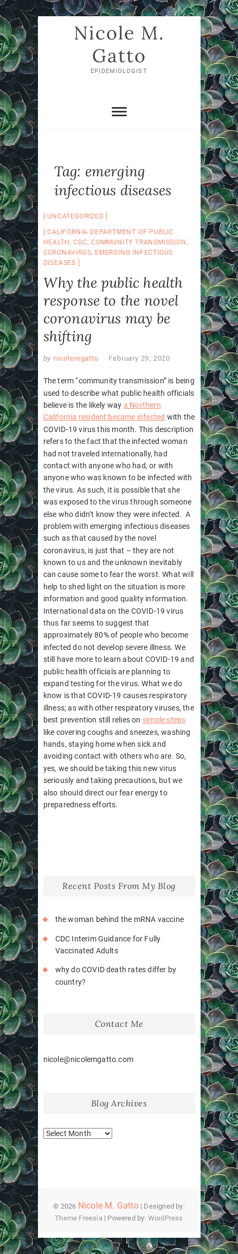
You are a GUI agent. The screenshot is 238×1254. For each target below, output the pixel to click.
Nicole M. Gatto (119, 44)
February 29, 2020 (139, 358)
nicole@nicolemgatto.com (88, 1059)
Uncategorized (75, 216)
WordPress (165, 1218)
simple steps (164, 719)
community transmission (138, 242)
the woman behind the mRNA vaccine (119, 919)
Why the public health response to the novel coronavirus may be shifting (113, 309)
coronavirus (67, 252)
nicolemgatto (74, 358)
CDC (80, 242)
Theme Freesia (78, 1218)
